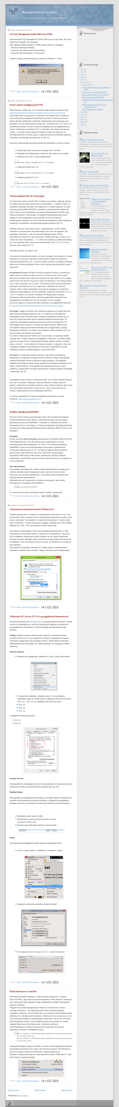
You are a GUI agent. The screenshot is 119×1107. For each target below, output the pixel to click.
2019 (82, 69)
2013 (82, 114)
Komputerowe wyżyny (39, 12)
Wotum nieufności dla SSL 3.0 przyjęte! (27, 196)
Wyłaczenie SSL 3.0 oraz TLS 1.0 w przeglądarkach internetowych (39, 616)
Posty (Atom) (23, 1095)
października (86, 85)
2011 (82, 119)
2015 (82, 77)
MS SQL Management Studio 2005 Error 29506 (31, 34)
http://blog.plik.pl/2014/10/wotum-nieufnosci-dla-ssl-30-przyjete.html (37, 113)
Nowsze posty (13, 1090)
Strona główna (40, 1090)
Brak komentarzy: (33, 91)
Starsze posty (66, 1090)
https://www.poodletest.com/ (29, 399)
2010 (82, 122)
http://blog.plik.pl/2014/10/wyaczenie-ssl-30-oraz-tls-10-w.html (37, 306)
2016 (82, 74)
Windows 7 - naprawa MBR (89, 171)
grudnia (85, 82)
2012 (82, 117)
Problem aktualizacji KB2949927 (24, 412)
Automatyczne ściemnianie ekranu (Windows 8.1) (32, 509)
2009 (82, 125)
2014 (82, 80)
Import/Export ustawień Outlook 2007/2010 (94, 185)
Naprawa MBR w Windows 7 (101, 219)
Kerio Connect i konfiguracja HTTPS (26, 105)
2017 (82, 72)
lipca (84, 112)
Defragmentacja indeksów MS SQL (92, 235)
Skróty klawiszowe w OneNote (23, 991)
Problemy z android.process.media (91, 139)
